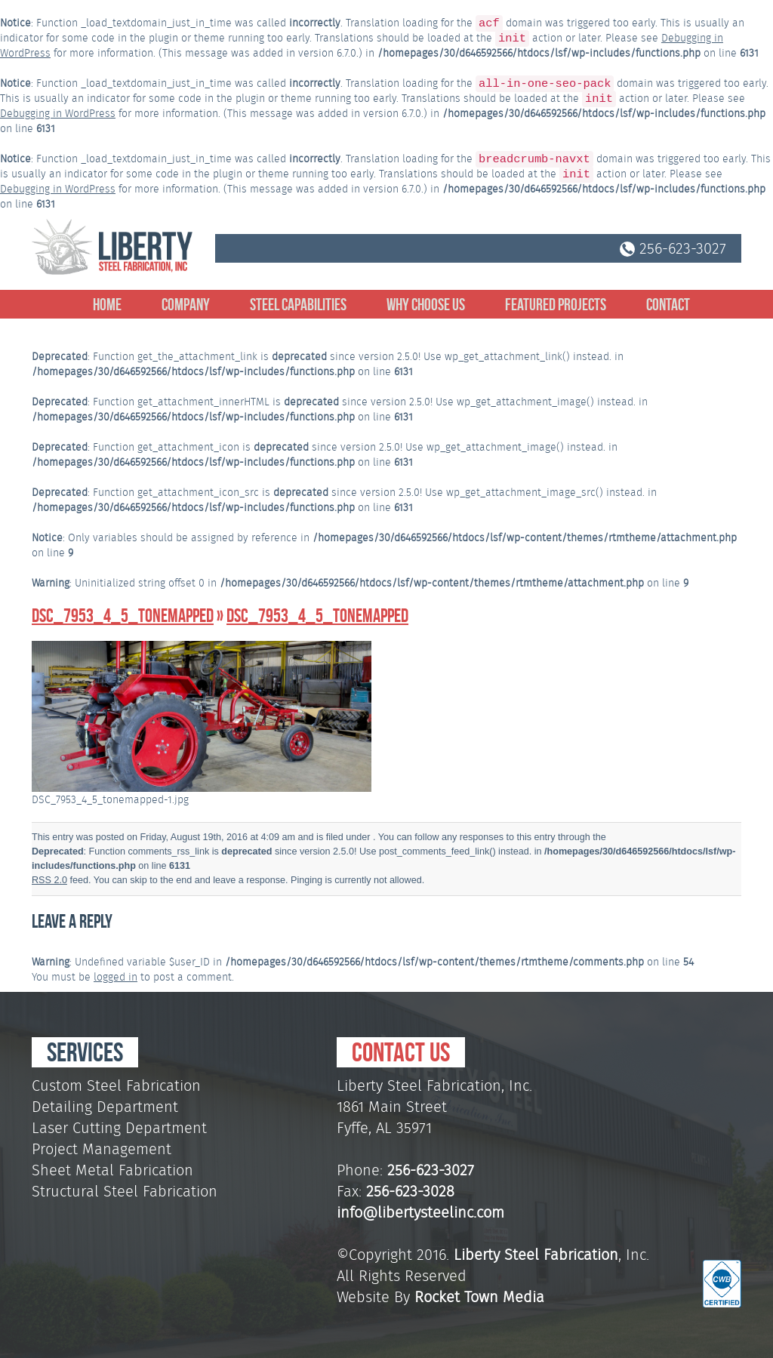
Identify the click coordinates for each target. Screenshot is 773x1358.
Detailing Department (105, 1106)
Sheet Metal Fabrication (112, 1170)
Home (107, 304)
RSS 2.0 (49, 880)
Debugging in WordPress (57, 113)
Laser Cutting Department (119, 1127)
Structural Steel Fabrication (124, 1191)
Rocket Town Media (479, 1296)
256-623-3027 (673, 248)
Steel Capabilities (298, 304)
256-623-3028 (410, 1191)
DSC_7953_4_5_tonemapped (123, 615)
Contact (668, 304)
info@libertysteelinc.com (420, 1212)
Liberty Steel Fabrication (536, 1254)
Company (186, 304)
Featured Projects (555, 304)
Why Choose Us (425, 304)
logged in (115, 976)
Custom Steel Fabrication (116, 1085)
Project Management (101, 1148)
